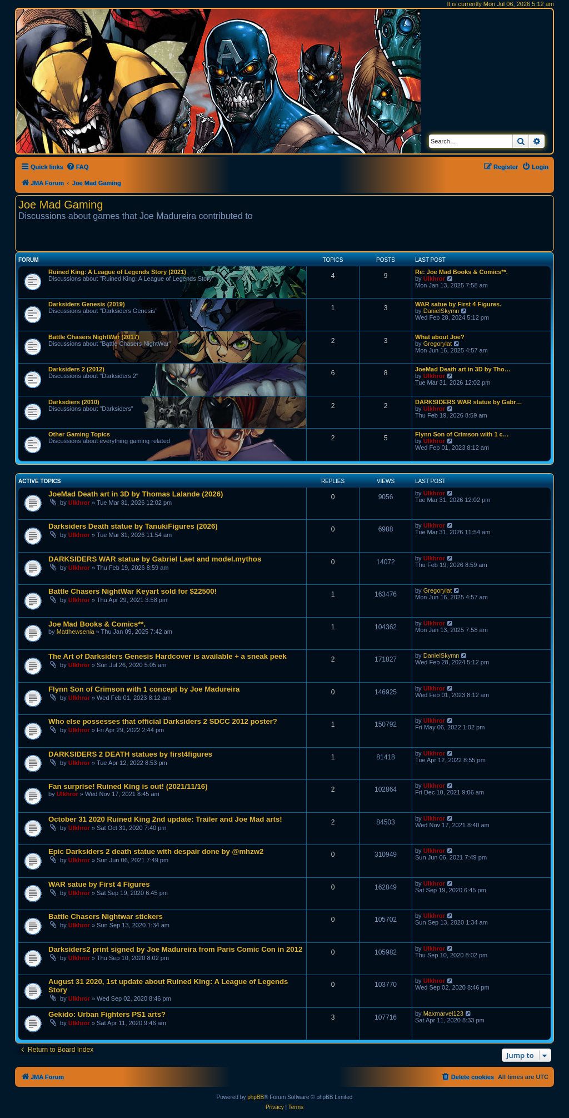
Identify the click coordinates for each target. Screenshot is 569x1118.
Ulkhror (434, 278)
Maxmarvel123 (443, 1013)
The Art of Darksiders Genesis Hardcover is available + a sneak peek (167, 656)
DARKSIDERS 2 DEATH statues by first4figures (130, 754)
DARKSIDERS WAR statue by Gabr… (468, 402)
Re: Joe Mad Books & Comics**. (461, 272)
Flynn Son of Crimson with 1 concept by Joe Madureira (143, 689)
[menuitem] (77, 166)
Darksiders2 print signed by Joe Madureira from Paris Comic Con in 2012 (175, 949)
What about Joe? (440, 337)
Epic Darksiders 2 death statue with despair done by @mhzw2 (155, 851)
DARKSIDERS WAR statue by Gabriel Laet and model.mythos (154, 559)
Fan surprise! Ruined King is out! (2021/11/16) (128, 786)
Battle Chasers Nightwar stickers (105, 916)
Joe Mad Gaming (60, 204)
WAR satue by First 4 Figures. (458, 304)
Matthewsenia (75, 631)
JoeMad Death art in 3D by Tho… (463, 369)
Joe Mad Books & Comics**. (97, 624)
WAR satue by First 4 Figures (98, 884)
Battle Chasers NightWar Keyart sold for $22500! (132, 591)
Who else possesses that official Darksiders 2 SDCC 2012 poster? (162, 721)
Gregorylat (437, 343)
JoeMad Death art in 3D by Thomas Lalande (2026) (135, 494)
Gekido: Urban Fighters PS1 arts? (107, 1014)
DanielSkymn (441, 310)
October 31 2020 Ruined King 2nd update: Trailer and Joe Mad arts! (165, 819)
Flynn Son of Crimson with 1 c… (462, 434)
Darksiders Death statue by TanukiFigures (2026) (133, 526)
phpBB (255, 1097)
